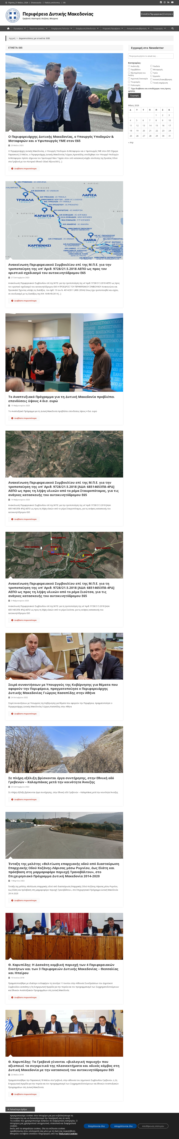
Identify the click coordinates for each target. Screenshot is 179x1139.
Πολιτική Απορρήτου (165, 1136)
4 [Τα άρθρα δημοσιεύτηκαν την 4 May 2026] (130, 120)
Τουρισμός (158, 28)
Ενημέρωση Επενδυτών (86, 28)
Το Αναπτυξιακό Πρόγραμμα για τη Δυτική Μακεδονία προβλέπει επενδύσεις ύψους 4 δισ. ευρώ (61, 398)
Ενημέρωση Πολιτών (60, 28)
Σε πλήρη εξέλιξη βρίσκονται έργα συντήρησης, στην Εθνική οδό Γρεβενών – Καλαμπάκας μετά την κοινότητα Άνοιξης (61, 780)
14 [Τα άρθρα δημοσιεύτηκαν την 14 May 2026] (150, 125)
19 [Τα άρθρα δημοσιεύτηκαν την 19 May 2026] (137, 130)
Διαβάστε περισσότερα (23, 168)
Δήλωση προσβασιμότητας (141, 1136)
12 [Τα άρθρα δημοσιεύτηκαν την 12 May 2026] (137, 125)
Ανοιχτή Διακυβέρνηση (137, 28)
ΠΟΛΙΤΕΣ (47, 1125)
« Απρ (130, 142)
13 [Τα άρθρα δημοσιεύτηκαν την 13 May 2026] (144, 125)
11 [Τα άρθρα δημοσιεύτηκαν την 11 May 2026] (131, 125)
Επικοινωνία (36, 2)
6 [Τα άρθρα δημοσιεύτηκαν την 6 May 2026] (143, 120)
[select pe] (157, 14)
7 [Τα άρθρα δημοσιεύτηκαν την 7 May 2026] (149, 120)
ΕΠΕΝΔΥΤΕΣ (132, 1125)
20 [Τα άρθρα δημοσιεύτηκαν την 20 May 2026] (144, 130)
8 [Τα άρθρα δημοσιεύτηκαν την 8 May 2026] (156, 120)
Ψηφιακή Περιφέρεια (111, 28)
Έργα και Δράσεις (37, 28)
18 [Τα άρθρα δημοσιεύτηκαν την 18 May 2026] (131, 130)
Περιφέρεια (18, 28)
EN (64, 2)
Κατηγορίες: (134, 62)
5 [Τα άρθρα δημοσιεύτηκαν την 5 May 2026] (136, 120)
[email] (151, 56)
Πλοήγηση (122, 1136)
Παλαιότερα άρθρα (18, 1109)
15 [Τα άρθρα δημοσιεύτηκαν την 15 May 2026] (157, 125)
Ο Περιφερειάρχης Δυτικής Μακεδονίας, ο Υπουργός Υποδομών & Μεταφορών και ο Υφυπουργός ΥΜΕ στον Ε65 (61, 138)
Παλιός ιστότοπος (52, 2)
